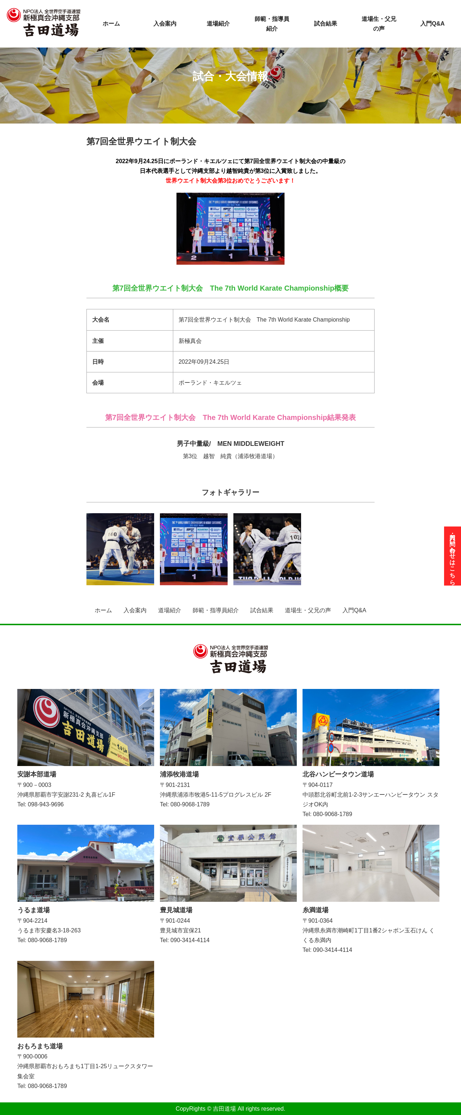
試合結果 (325, 24)
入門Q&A (432, 24)
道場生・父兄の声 (379, 24)
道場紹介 (218, 24)
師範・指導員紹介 (272, 24)
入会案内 (164, 24)
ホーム (111, 24)
